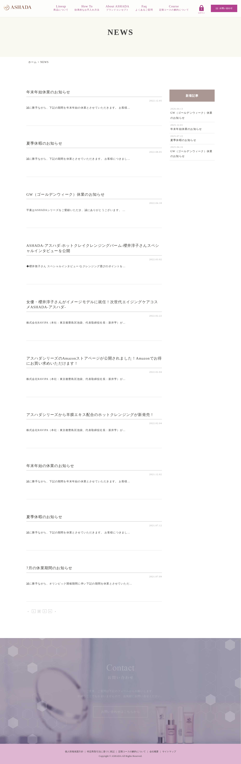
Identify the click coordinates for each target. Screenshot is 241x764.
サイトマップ (169, 751)
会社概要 (154, 751)
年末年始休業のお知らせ (48, 92)
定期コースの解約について (132, 751)
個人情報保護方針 (74, 751)
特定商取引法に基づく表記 (101, 751)
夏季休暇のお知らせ (44, 143)
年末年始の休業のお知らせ (50, 466)
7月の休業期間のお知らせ (49, 568)
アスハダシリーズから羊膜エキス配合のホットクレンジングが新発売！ (90, 415)
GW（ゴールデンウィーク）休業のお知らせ (65, 194)
